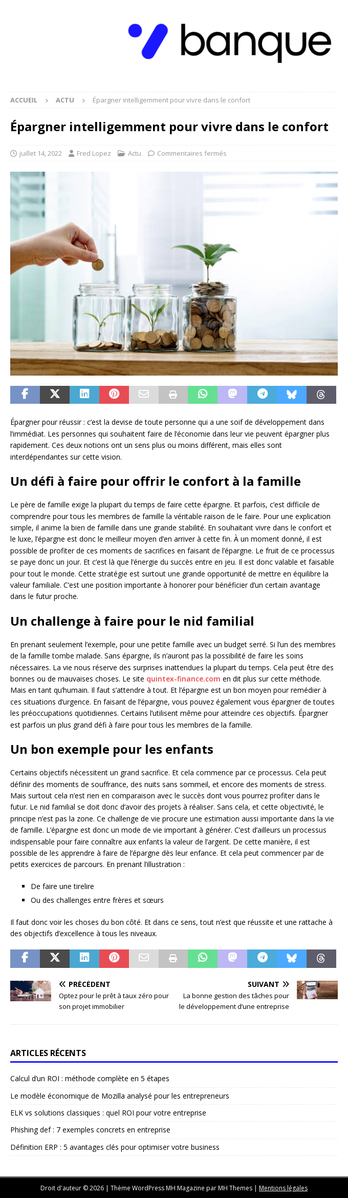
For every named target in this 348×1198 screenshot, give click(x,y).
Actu (134, 153)
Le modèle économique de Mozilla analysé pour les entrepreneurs (119, 1096)
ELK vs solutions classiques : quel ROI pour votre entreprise (108, 1113)
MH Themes (235, 1188)
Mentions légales (283, 1188)
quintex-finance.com (183, 679)
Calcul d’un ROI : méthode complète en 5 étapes (89, 1078)
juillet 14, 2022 (40, 153)
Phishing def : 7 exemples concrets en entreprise (90, 1129)
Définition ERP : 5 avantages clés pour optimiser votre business (115, 1147)
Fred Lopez (94, 153)
